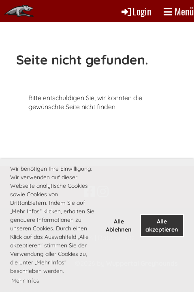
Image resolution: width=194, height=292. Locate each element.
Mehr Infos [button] (25, 280)
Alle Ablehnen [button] (119, 225)
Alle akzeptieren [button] (161, 225)
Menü (179, 11)
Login (135, 11)
